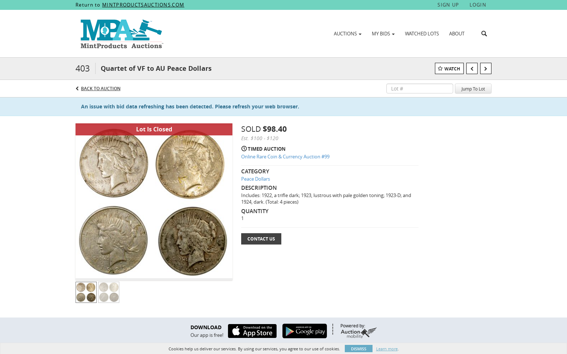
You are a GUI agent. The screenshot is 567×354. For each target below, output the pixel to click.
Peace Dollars (255, 179)
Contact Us (261, 239)
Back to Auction (100, 88)
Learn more (387, 348)
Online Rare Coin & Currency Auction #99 (285, 156)
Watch (452, 69)
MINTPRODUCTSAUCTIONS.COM (143, 4)
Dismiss (358, 348)
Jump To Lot (473, 89)
